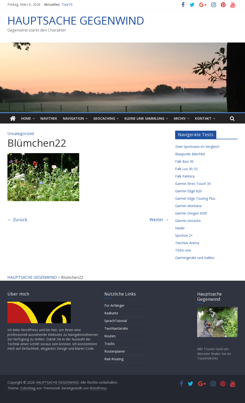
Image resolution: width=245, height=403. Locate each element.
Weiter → (159, 219)
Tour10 (66, 4)
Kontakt (203, 118)
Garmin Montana (188, 206)
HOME (26, 118)
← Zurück (17, 219)
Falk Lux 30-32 (186, 169)
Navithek (48, 118)
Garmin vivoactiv (188, 220)
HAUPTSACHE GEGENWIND (75, 20)
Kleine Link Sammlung (144, 118)
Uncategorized (20, 133)
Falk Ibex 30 (184, 161)
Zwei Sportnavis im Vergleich (197, 146)
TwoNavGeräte (116, 328)
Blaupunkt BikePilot (190, 154)
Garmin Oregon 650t (191, 213)
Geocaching (104, 118)
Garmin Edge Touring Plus (195, 198)
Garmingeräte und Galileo (195, 257)
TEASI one (183, 250)
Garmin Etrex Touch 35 (193, 183)
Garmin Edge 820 (188, 191)
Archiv (180, 118)
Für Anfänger (114, 305)
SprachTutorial (115, 320)
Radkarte (111, 313)
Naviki (179, 228)
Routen (110, 336)
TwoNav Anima (187, 243)
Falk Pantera (185, 176)
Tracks (109, 343)
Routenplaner (114, 351)
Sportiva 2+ (184, 235)
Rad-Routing (113, 359)
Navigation (73, 118)
